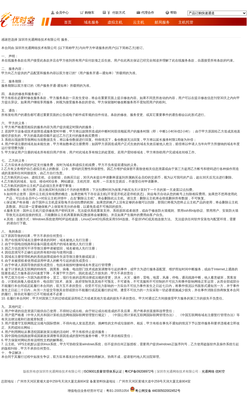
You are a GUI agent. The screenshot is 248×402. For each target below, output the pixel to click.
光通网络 (208, 371)
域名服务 (91, 22)
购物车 (89, 12)
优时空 (220, 371)
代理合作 (147, 12)
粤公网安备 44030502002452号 (155, 391)
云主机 (138, 22)
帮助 (173, 12)
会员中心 (62, 12)
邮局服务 (162, 22)
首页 (68, 22)
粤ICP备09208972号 (139, 371)
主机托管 (185, 22)
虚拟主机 (115, 22)
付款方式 (118, 12)
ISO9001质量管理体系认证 (103, 371)
